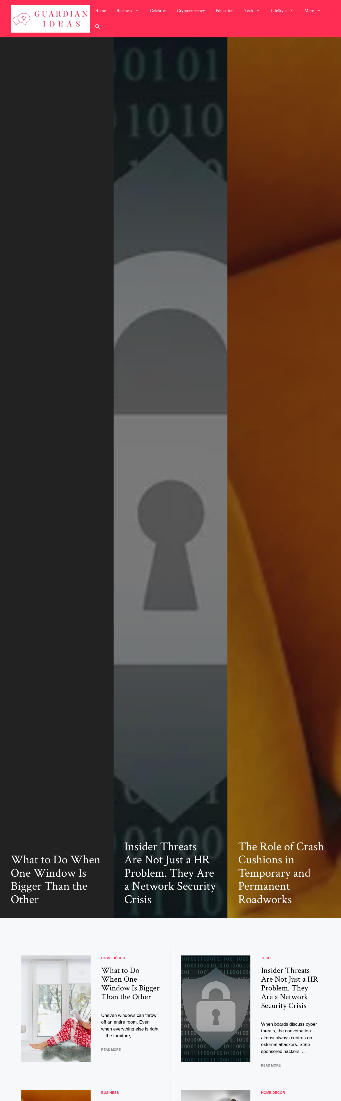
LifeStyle (285, 11)
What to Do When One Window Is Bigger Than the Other (55, 879)
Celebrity (158, 11)
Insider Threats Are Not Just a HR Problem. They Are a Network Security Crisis (170, 873)
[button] (97, 27)
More (315, 11)
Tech (255, 11)
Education (225, 11)
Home (100, 11)
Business (131, 11)
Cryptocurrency (191, 11)
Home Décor (113, 958)
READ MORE (111, 1050)
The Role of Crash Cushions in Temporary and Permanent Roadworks (281, 873)
